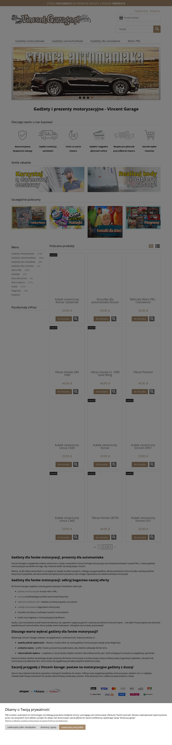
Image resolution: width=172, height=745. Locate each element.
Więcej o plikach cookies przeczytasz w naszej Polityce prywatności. (36, 720)
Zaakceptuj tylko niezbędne (21, 727)
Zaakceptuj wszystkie (72, 727)
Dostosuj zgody (48, 727)
